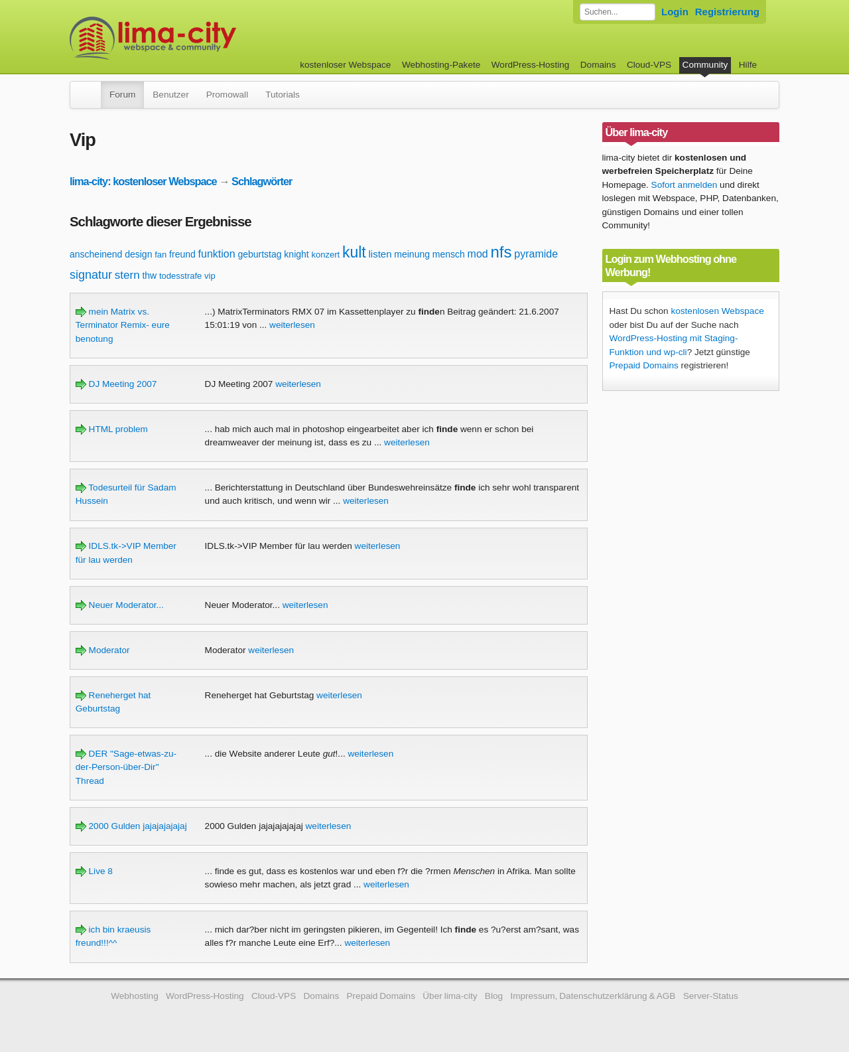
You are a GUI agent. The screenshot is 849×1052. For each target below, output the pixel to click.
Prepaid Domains (644, 365)
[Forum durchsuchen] (617, 12)
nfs (501, 252)
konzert (326, 255)
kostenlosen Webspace (717, 311)
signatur (91, 274)
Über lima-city (450, 996)
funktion (216, 254)
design (138, 254)
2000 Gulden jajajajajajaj (131, 826)
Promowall (227, 95)
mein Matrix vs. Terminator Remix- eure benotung (123, 325)
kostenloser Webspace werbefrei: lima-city (202, 38)
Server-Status (710, 996)
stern (127, 275)
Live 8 (94, 871)
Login (674, 11)
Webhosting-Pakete (441, 65)
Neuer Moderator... (120, 605)
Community (705, 65)
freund (182, 254)
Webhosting (135, 996)
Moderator (103, 650)
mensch (448, 254)
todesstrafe (180, 276)
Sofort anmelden (684, 185)
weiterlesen (292, 325)
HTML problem (112, 429)
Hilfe (748, 65)
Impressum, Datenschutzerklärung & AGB (592, 996)
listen (380, 254)
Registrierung (727, 11)
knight (296, 254)
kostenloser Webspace (345, 65)
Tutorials (282, 95)
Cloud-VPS (649, 65)
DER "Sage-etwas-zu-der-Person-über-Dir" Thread (126, 767)
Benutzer (170, 95)
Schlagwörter (261, 181)
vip (210, 276)
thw (149, 275)
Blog (494, 996)
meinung (412, 254)
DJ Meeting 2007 (116, 384)
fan (160, 255)
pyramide (536, 254)
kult (354, 252)
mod (478, 254)
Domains (598, 65)
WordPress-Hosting (530, 65)
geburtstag (259, 254)
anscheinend (96, 254)
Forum (122, 95)
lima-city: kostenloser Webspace (143, 181)
